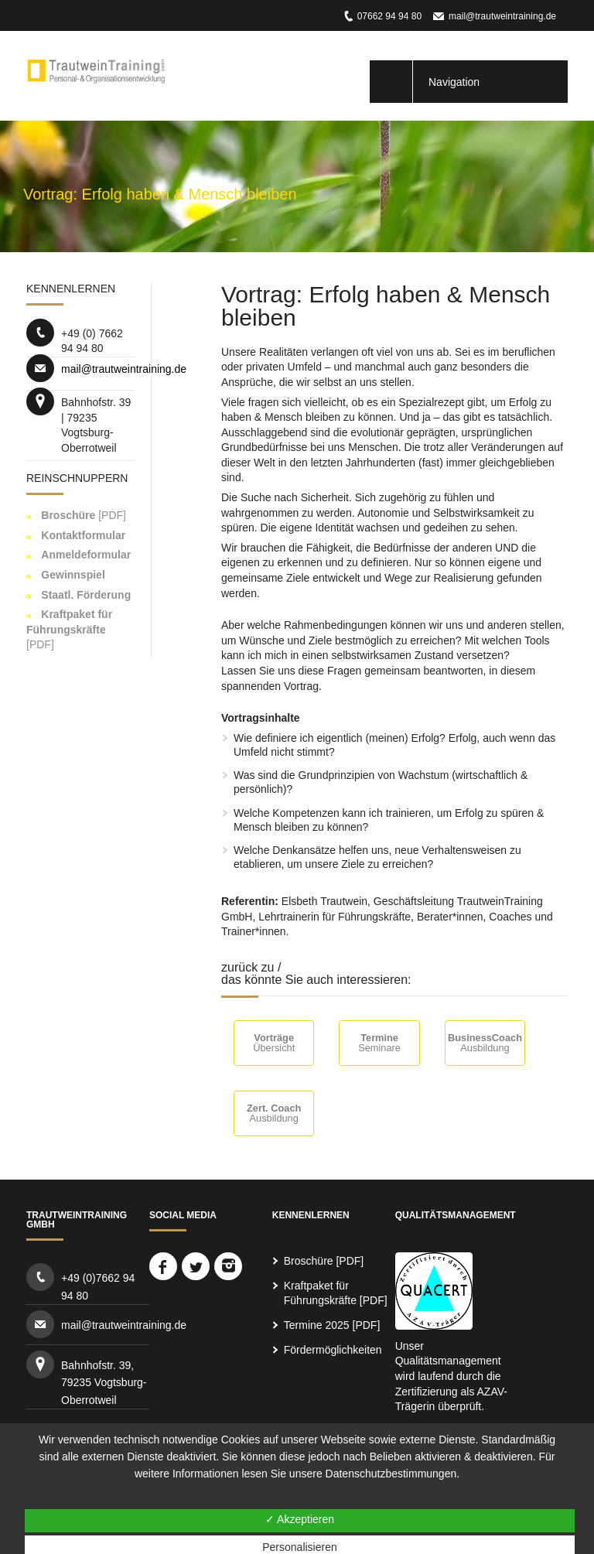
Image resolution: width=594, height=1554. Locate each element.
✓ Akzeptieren (299, 1519)
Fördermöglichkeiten (333, 1350)
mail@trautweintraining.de (502, 16)
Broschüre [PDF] (324, 1261)
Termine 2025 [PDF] (332, 1325)
